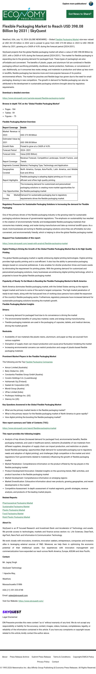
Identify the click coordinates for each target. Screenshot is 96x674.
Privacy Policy (43, 662)
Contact (55, 662)
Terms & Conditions (61, 657)
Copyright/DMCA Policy (83, 657)
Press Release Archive (19, 657)
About (4, 657)
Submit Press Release (41, 657)
